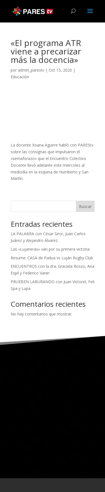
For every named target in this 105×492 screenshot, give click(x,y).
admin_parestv (31, 70)
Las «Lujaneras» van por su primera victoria (50, 249)
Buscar (85, 206)
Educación (20, 76)
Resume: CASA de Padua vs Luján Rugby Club (52, 257)
